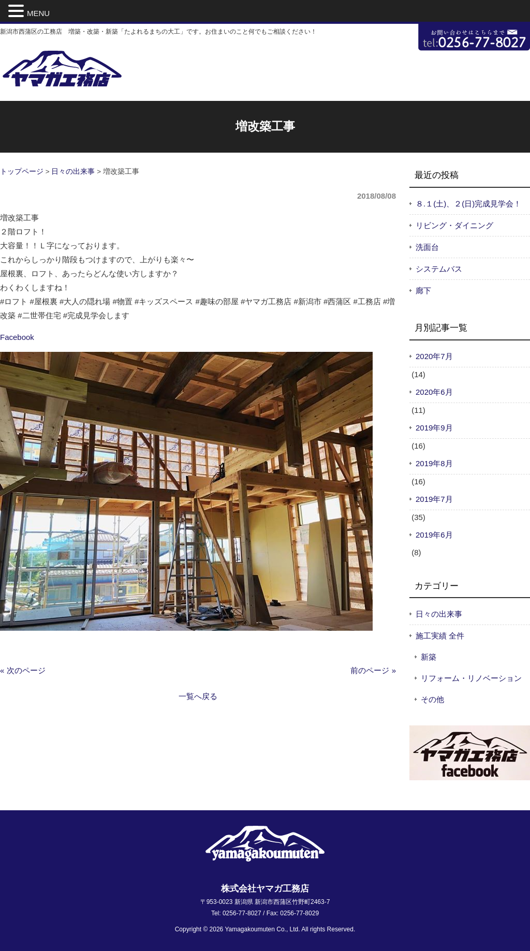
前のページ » (373, 670)
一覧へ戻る (198, 696)
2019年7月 (434, 499)
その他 (432, 699)
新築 (428, 656)
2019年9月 (434, 427)
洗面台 (427, 247)
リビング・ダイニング (454, 225)
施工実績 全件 (440, 635)
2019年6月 (434, 534)
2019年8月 (434, 463)
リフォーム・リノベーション (471, 678)
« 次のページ (23, 670)
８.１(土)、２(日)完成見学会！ (468, 203)
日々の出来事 (73, 171)
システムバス (439, 268)
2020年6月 (434, 392)
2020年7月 (434, 356)
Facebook (17, 337)
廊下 (423, 290)
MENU (38, 13)
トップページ (21, 171)
